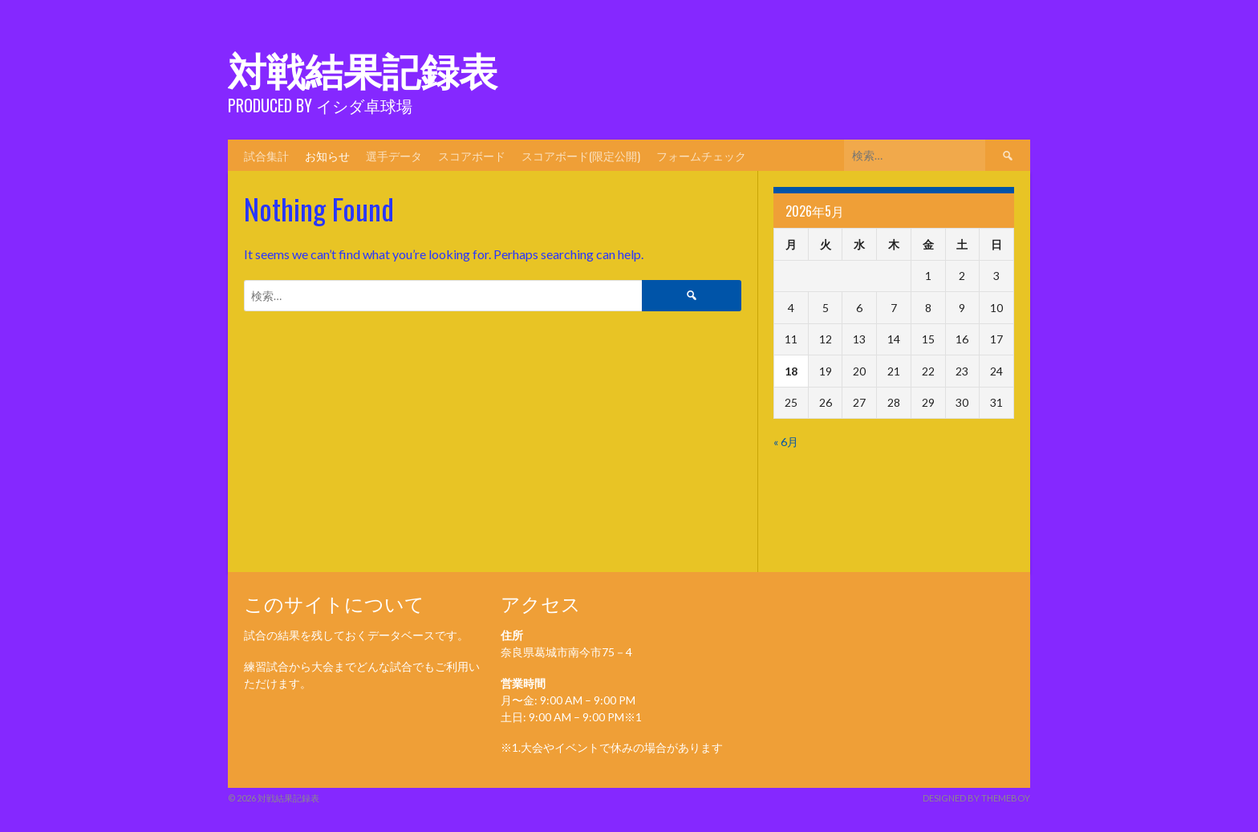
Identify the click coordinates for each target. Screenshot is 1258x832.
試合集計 (266, 155)
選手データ (394, 155)
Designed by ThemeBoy (976, 798)
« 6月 (785, 441)
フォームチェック (701, 155)
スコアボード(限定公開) (580, 155)
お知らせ (327, 155)
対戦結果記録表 (362, 68)
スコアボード (471, 155)
